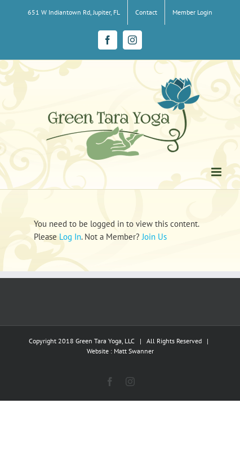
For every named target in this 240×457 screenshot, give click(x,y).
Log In (70, 236)
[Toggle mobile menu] (217, 172)
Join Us (154, 236)
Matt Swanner (134, 351)
